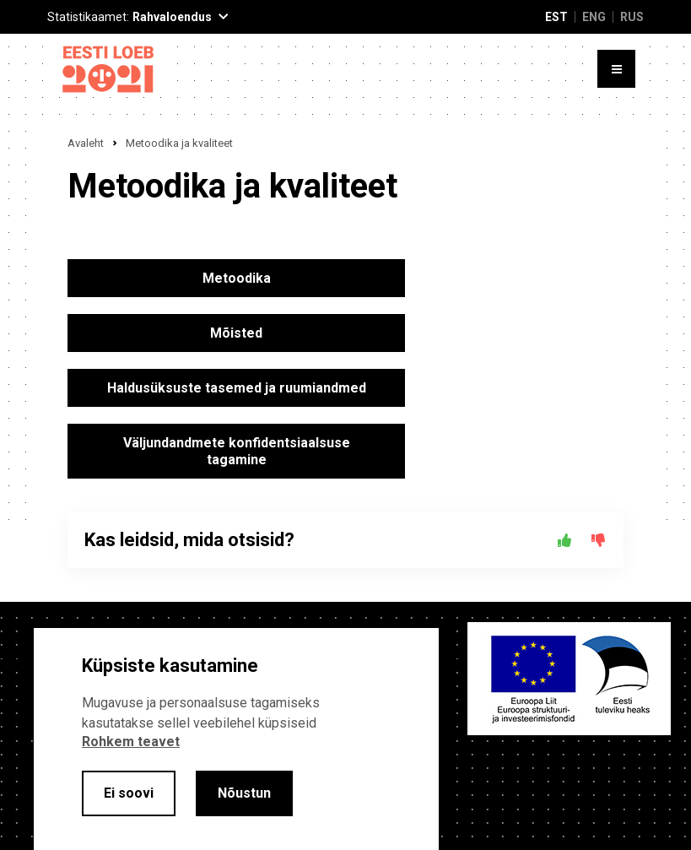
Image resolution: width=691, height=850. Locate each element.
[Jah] (564, 540)
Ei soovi (129, 793)
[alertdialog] (236, 739)
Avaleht (85, 143)
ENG (594, 17)
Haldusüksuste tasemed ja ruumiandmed (236, 388)
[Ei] (598, 540)
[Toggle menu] (616, 68)
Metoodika (236, 278)
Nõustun (244, 793)
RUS (632, 17)
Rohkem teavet (131, 742)
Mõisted (236, 333)
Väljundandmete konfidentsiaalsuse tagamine (236, 451)
